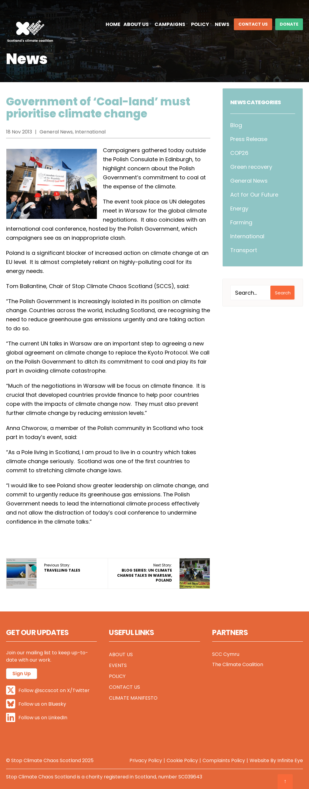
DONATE (289, 24)
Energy (239, 208)
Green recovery (251, 167)
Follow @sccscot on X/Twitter (48, 690)
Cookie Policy (182, 760)
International (247, 236)
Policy (200, 24)
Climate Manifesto (133, 697)
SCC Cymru (225, 654)
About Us (136, 24)
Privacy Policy (145, 760)
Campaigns (169, 24)
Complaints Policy (223, 760)
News (222, 24)
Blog (236, 125)
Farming (241, 222)
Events (118, 665)
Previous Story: (62, 568)
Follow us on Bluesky (36, 704)
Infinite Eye (290, 760)
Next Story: (144, 573)
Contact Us (253, 24)
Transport (243, 250)
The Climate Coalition (237, 664)
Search (283, 293)
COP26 (239, 153)
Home (113, 24)
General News (249, 180)
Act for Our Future (254, 194)
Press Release (248, 139)
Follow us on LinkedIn (36, 717)
